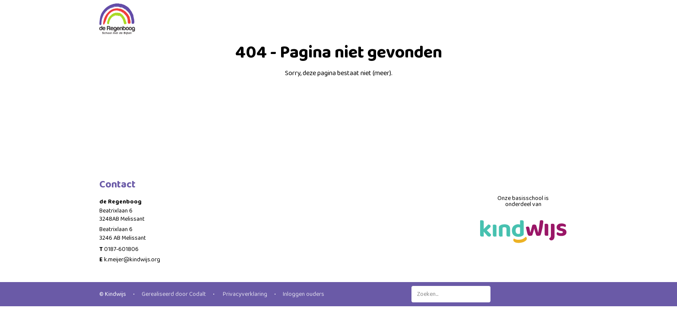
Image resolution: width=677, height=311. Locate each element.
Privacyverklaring (244, 294)
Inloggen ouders (303, 294)
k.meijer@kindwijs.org (132, 259)
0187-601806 (121, 249)
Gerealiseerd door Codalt (174, 294)
